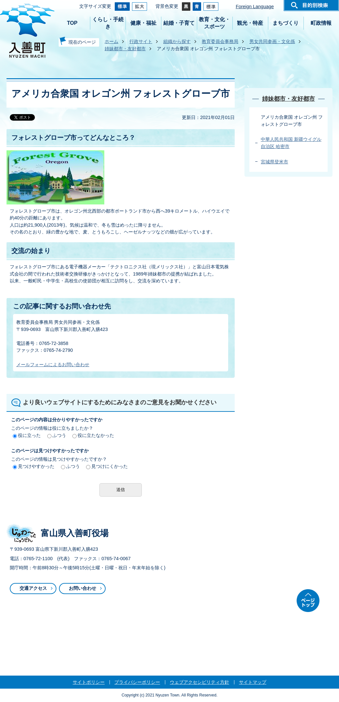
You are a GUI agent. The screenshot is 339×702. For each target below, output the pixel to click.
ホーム (111, 41)
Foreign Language (255, 6)
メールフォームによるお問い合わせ (52, 364)
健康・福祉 (143, 23)
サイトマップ (252, 682)
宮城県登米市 (274, 161)
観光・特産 (250, 23)
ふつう (56, 435)
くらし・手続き (108, 23)
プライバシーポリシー (137, 682)
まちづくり (286, 23)
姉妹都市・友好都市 (125, 48)
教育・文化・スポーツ (214, 23)
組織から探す (177, 41)
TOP (72, 23)
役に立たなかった (93, 435)
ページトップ (308, 600)
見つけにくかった (107, 466)
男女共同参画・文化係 (272, 41)
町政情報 (321, 23)
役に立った (27, 435)
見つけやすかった (33, 466)
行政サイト (140, 41)
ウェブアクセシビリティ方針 (199, 682)
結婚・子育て (179, 23)
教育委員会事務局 (220, 41)
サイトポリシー (89, 682)
